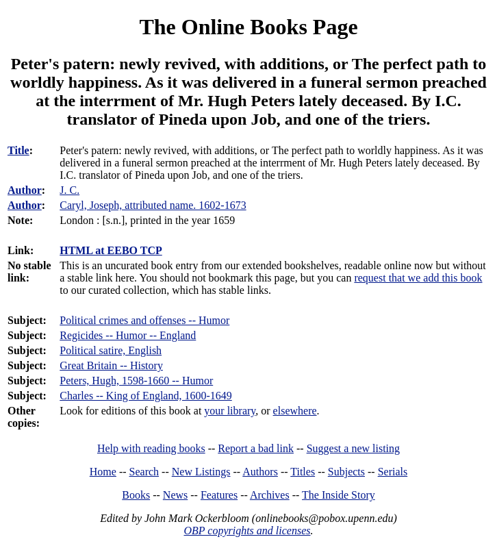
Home (103, 471)
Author (25, 190)
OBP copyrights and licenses (246, 530)
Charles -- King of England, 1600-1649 (146, 395)
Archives (270, 495)
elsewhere (295, 410)
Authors (260, 471)
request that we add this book (418, 278)
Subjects (346, 471)
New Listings (201, 471)
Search (144, 471)
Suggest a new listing (353, 448)
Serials (393, 471)
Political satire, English (111, 350)
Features (219, 495)
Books (136, 495)
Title (18, 150)
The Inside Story (338, 495)
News (175, 495)
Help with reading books (151, 448)
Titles (302, 471)
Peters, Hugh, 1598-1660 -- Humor (136, 380)
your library (229, 410)
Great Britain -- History (111, 365)
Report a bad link (256, 448)
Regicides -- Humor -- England (128, 335)
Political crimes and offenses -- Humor (144, 320)
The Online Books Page (248, 26)
